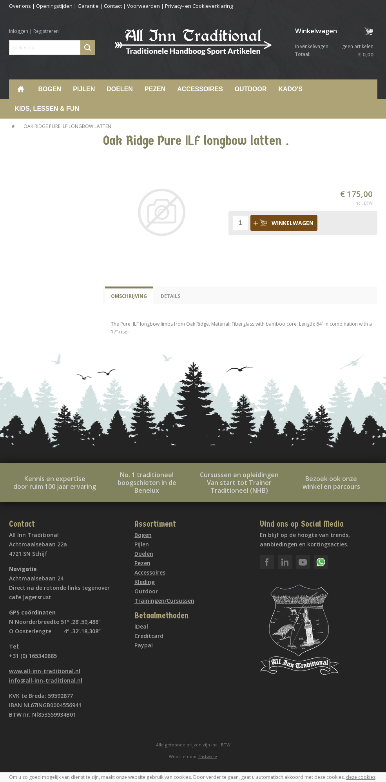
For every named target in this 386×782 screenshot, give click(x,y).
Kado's (290, 89)
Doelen (120, 89)
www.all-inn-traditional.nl (44, 671)
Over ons (20, 5)
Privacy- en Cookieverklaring (199, 5)
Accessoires (200, 89)
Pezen (155, 89)
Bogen (50, 89)
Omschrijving (129, 296)
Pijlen (84, 89)
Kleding (144, 582)
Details (170, 296)
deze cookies (360, 777)
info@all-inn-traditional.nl (45, 680)
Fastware (207, 756)
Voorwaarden (143, 5)
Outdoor (251, 89)
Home (21, 89)
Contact (113, 5)
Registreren (46, 31)
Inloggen (18, 31)
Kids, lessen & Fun (47, 108)
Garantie (88, 5)
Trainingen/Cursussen (164, 600)
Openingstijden (54, 5)
